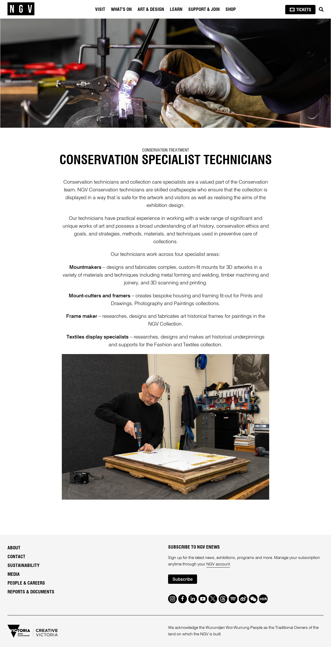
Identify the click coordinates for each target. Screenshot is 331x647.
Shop (230, 9)
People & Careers (26, 583)
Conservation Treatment (165, 150)
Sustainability (23, 565)
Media (13, 574)
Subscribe (182, 579)
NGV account (218, 564)
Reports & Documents (30, 592)
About (13, 548)
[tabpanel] (165, 73)
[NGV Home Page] (20, 9)
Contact (16, 557)
